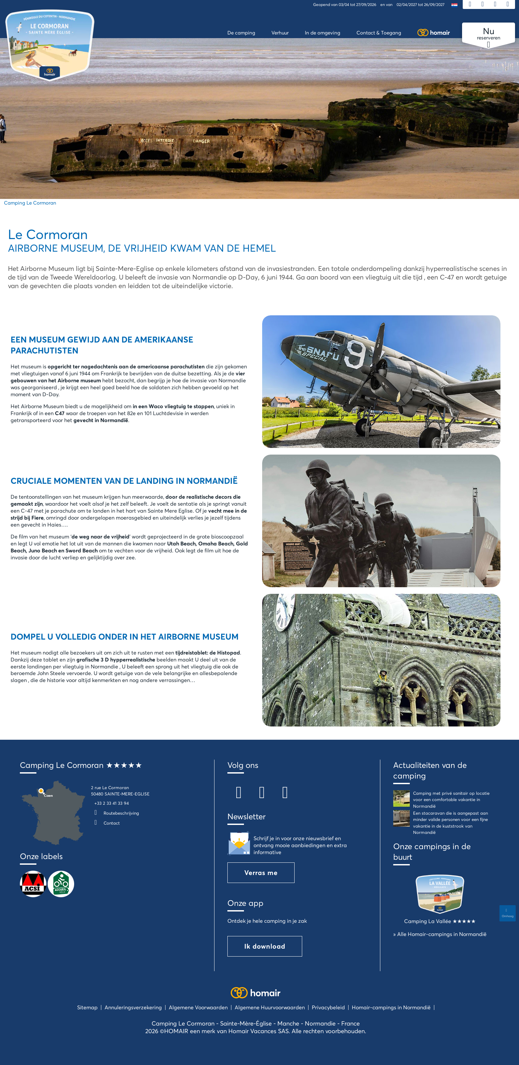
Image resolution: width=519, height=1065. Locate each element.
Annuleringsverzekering (133, 1007)
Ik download (264, 946)
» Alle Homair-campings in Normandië (440, 933)
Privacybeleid (328, 1007)
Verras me (261, 872)
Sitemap (87, 1007)
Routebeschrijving (115, 813)
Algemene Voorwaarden (198, 1007)
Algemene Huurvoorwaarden (270, 1007)
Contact (105, 823)
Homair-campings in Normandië (391, 1007)
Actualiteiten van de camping (430, 770)
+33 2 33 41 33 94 (111, 803)
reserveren (488, 33)
